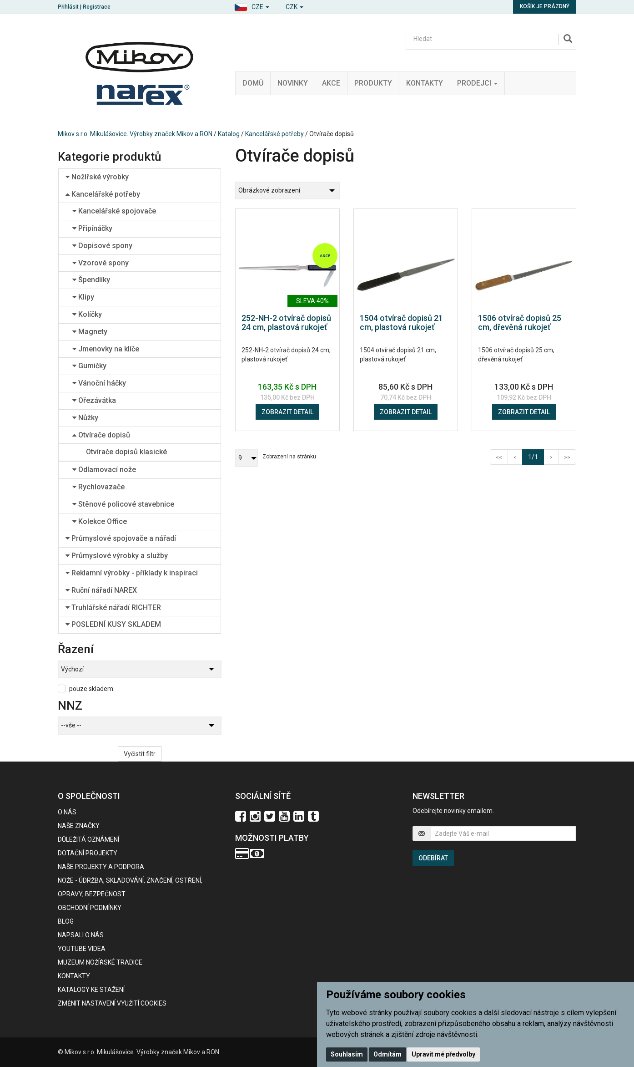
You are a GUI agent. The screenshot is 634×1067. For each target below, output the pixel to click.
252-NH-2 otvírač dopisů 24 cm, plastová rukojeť (286, 322)
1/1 (536, 456)
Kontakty (424, 83)
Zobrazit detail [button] (287, 412)
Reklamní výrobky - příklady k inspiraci (131, 573)
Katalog (229, 133)
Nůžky (85, 417)
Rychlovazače (98, 487)
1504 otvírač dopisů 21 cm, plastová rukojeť (401, 322)
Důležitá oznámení (88, 839)
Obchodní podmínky (89, 907)
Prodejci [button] (477, 83)
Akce (331, 83)
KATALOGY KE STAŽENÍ (91, 989)
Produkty (373, 83)
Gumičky (89, 365)
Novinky (292, 83)
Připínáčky (92, 228)
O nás (67, 812)
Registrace (97, 7)
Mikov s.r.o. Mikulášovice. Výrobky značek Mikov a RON (135, 133)
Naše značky (79, 825)
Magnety (89, 331)
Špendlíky (91, 279)
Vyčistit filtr (140, 753)
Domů (252, 83)
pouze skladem (91, 688)
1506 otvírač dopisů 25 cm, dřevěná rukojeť (519, 322)
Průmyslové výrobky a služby (116, 555)
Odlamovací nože (104, 469)
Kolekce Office (99, 521)
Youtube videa (82, 948)
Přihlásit (68, 7)
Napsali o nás (81, 935)
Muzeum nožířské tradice (100, 962)
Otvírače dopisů (101, 435)
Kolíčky (87, 314)
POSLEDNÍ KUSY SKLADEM (113, 624)
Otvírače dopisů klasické (126, 451)
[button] (251, 5)
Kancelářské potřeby (274, 133)
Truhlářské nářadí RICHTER (113, 607)
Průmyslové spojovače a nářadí (120, 538)
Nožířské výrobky (97, 177)
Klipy (83, 297)
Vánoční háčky (99, 383)
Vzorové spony (100, 263)
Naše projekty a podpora (101, 866)
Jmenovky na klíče (105, 349)
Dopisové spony (102, 245)
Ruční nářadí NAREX (101, 590)
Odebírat (433, 858)
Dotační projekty (87, 853)
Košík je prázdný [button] (544, 6)
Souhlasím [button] (347, 1054)
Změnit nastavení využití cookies (112, 1003)
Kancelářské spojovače (114, 211)
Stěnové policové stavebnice (123, 504)
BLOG (66, 921)
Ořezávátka (94, 400)
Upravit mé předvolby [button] (443, 1054)
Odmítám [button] (387, 1054)
